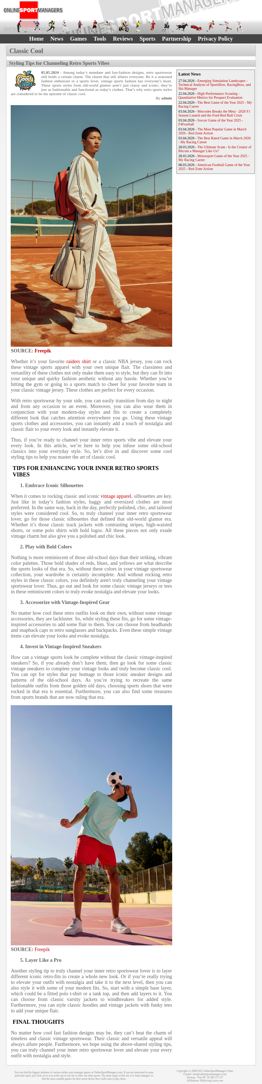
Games (78, 39)
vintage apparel (116, 496)
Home (36, 39)
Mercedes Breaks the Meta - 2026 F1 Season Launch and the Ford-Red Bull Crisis (215, 113)
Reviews (123, 39)
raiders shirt (78, 361)
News (56, 39)
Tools (99, 39)
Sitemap (190, 1077)
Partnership (176, 39)
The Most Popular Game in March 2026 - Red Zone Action (213, 131)
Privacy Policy (215, 39)
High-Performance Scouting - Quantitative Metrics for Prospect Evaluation (210, 95)
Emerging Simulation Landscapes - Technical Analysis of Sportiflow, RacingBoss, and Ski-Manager (215, 85)
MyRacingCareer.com (211, 1080)
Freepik (43, 350)
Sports (147, 39)
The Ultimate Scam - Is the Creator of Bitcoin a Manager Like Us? (215, 149)
